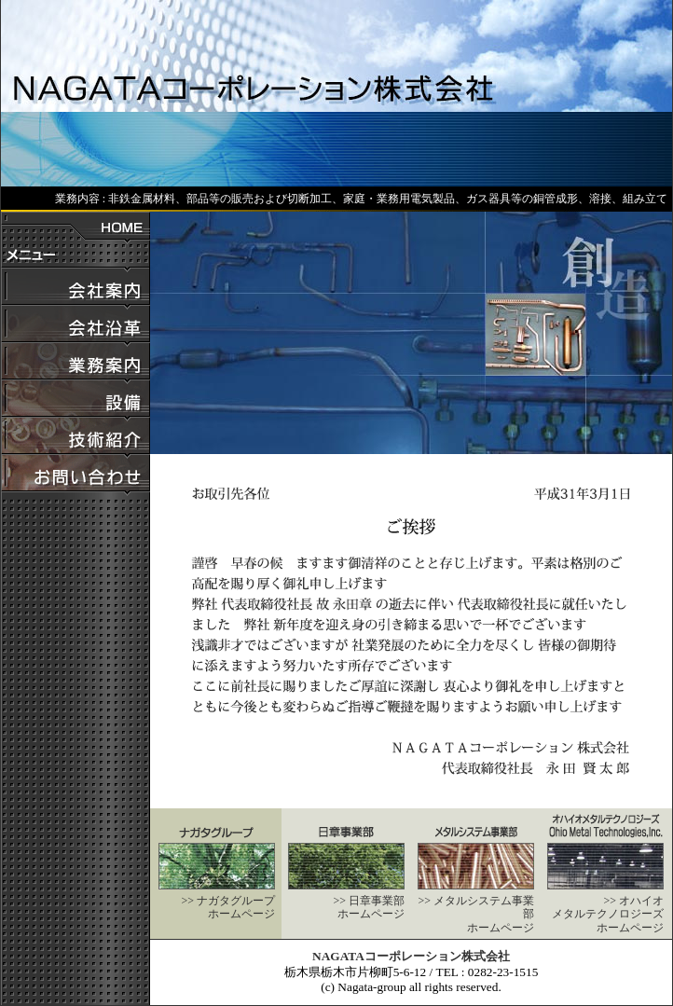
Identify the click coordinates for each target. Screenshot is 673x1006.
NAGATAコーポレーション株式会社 (411, 956)
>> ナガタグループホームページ (228, 907)
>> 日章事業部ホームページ (369, 907)
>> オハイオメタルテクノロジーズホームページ (608, 914)
